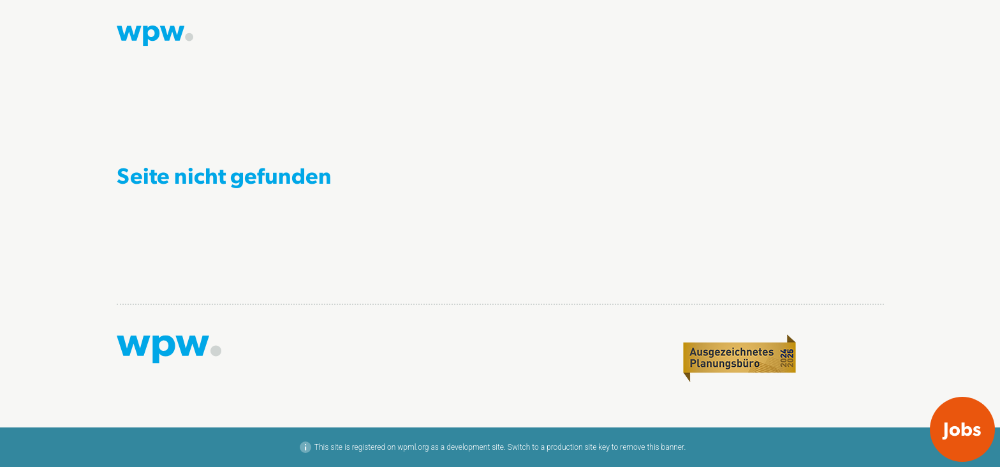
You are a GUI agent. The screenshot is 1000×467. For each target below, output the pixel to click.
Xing (875, 355)
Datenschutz (859, 389)
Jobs (962, 428)
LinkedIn (867, 342)
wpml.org (413, 447)
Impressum (861, 376)
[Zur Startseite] (155, 34)
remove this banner (652, 447)
